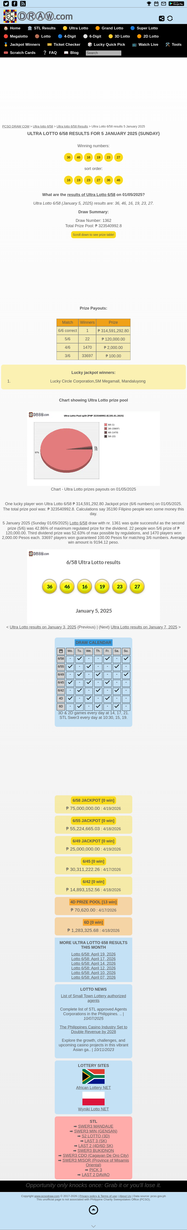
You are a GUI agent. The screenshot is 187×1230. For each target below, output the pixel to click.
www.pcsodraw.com (47, 1196)
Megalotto (19, 36)
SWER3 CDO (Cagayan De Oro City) (96, 1155)
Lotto (46, 36)
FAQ (53, 53)
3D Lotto (122, 36)
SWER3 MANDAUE (95, 1126)
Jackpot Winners (25, 44)
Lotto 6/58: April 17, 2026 (93, 959)
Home (15, 28)
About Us (125, 1196)
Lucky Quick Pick (109, 44)
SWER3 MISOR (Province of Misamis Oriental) (95, 1162)
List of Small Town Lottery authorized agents (93, 998)
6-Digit (95, 36)
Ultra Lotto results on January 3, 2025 (43, 627)
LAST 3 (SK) (96, 1141)
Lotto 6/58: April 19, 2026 (93, 954)
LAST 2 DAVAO (95, 1175)
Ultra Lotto (78, 28)
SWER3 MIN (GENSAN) (95, 1131)
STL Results (45, 28)
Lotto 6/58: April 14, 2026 (93, 963)
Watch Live (148, 44)
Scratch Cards (22, 53)
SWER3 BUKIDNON (96, 1150)
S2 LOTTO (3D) (96, 1136)
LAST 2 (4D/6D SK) (95, 1146)
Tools (176, 44)
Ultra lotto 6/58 (43, 126)
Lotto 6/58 (78, 523)
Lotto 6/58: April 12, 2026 (93, 968)
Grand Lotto (112, 28)
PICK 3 (95, 1170)
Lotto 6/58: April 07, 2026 (93, 977)
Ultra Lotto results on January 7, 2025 (144, 627)
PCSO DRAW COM (15, 126)
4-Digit (70, 36)
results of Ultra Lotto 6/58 (91, 194)
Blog (74, 53)
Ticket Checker (67, 44)
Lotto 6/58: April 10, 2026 (93, 973)
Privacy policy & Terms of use (98, 1196)
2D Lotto (151, 36)
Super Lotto (147, 28)
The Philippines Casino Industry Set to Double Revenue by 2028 (93, 1029)
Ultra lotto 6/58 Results (72, 126)
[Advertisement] (93, 91)
